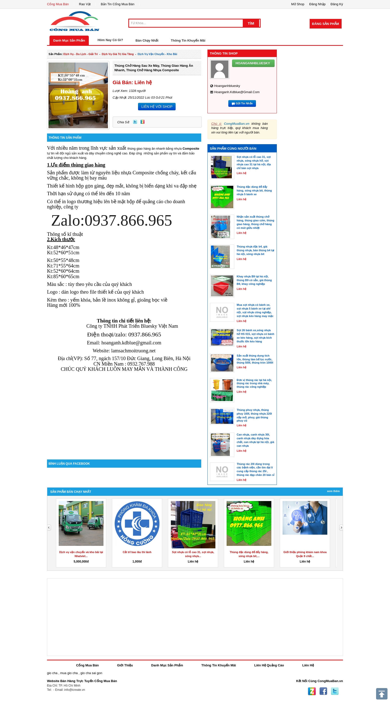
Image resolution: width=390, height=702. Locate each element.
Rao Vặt (85, 4)
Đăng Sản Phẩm (325, 24)
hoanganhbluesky (227, 86)
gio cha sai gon (91, 673)
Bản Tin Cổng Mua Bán (117, 4)
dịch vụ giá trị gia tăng (118, 54)
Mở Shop (297, 4)
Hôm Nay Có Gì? (110, 40)
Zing (143, 122)
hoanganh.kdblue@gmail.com (236, 92)
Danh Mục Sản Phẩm (69, 40)
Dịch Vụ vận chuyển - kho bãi (157, 54)
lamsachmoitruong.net (133, 350)
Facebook (323, 691)
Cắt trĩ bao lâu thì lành (137, 552)
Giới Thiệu (125, 665)
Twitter (135, 122)
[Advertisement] (124, 417)
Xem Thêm (333, 491)
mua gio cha (69, 673)
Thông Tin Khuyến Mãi (188, 40)
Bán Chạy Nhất (147, 40)
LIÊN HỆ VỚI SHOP (156, 107)
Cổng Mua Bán (58, 4)
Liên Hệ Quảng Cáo (269, 665)
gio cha (52, 673)
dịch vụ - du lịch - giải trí (80, 54)
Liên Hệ (308, 665)
